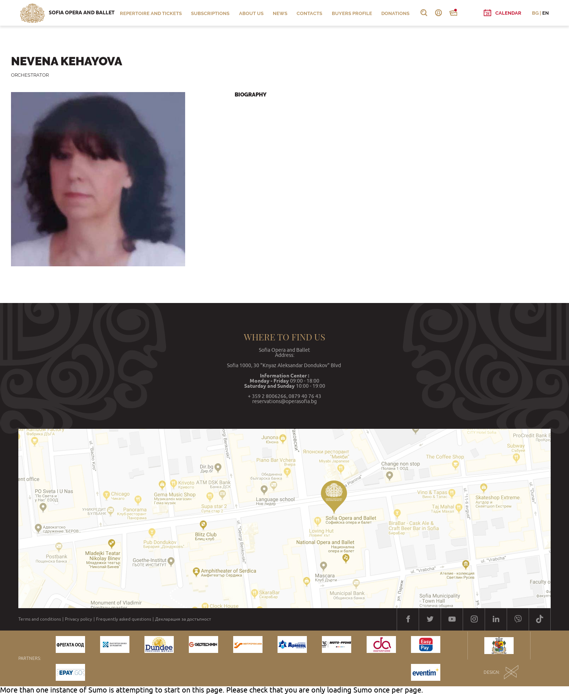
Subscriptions (210, 13)
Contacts (309, 13)
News (280, 13)
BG (535, 13)
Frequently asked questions (123, 619)
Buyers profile (352, 13)
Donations (395, 13)
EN (545, 13)
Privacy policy (78, 619)
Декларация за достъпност (183, 619)
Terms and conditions (39, 619)
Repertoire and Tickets (151, 13)
